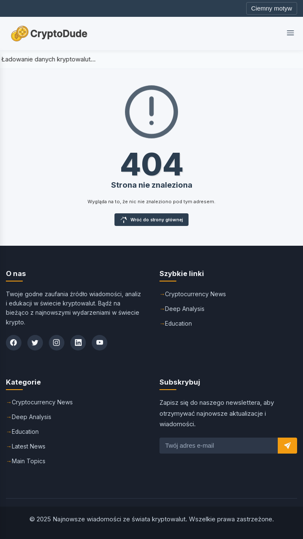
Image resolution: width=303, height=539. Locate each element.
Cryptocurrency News (195, 294)
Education (178, 323)
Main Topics (28, 461)
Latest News (28, 446)
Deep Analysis (185, 308)
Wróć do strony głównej (151, 219)
